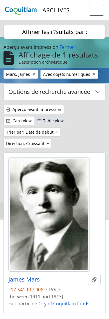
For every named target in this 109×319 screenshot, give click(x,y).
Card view (19, 120)
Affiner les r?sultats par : (54, 32)
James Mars (24, 279)
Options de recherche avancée (49, 92)
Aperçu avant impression (33, 109)
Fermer (68, 47)
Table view (50, 120)
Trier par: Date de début (30, 132)
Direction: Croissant (26, 143)
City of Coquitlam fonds (64, 303)
